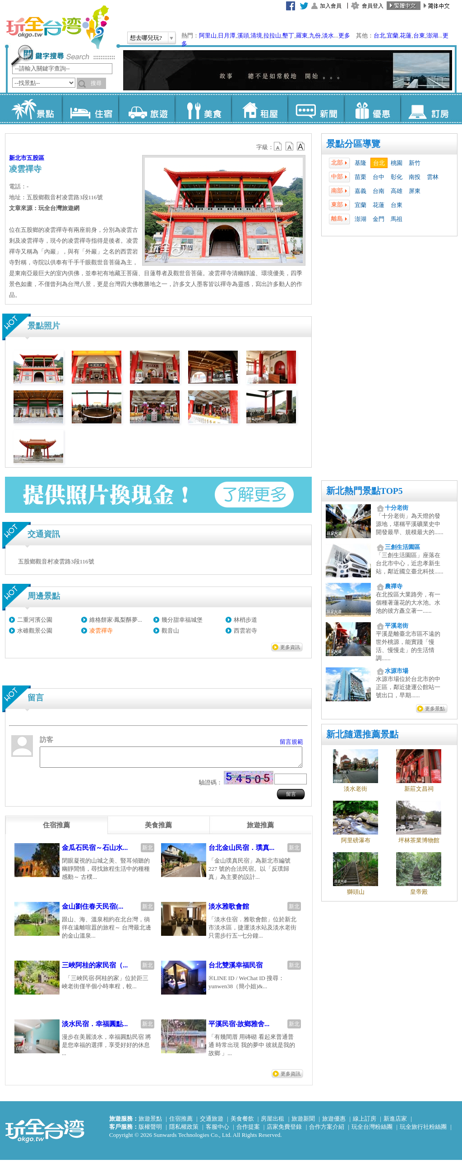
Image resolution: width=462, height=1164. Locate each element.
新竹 (414, 163)
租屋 (259, 108)
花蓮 (405, 35)
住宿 (90, 108)
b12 (278, 146)
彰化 (396, 177)
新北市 (18, 158)
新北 (147, 852)
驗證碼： (210, 786)
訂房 (428, 108)
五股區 (35, 158)
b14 (300, 146)
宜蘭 (392, 35)
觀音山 (170, 630)
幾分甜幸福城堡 (182, 619)
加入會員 (331, 6)
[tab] (56, 829)
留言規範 (291, 741)
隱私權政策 (184, 1130)
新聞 (315, 108)
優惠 (372, 108)
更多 (344, 35)
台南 (378, 191)
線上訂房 (364, 1122)
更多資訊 (290, 647)
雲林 (433, 177)
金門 (378, 219)
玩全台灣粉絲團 (372, 1130)
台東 (419, 35)
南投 (414, 177)
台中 (378, 177)
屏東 (414, 191)
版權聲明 (150, 1130)
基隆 (360, 163)
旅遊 (146, 108)
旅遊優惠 (334, 1122)
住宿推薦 (181, 1122)
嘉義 (360, 191)
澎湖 (432, 35)
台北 (379, 35)
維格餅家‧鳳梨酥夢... (115, 619)
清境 (256, 35)
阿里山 (208, 35)
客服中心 (217, 1130)
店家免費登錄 (284, 1130)
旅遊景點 (150, 1122)
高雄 (396, 191)
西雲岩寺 (245, 630)
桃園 (396, 163)
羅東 (302, 35)
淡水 (328, 35)
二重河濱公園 (34, 619)
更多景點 (435, 708)
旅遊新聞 (303, 1122)
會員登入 (372, 6)
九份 (315, 35)
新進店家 (395, 1122)
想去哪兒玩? (146, 37)
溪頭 (243, 35)
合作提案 (248, 1130)
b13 (289, 146)
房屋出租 (272, 1122)
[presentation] (56, 829)
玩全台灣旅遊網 (57, 27)
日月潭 (227, 35)
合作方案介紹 (326, 1130)
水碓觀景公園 (34, 630)
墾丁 (288, 35)
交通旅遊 (211, 1122)
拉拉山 (272, 35)
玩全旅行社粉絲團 (423, 1130)
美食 (203, 108)
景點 (33, 108)
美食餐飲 (242, 1122)
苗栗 (360, 177)
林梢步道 (245, 619)
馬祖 (396, 219)
